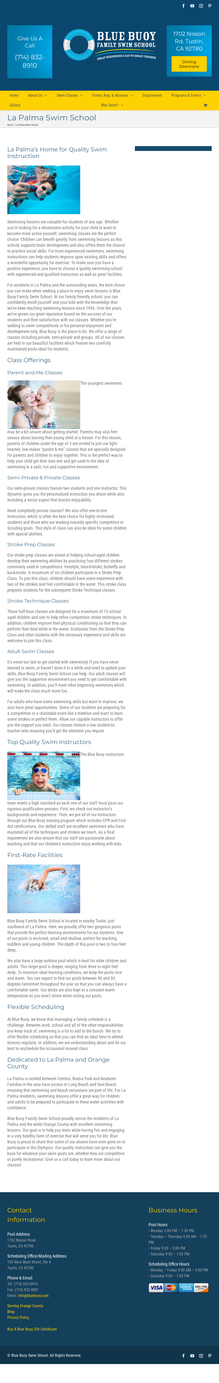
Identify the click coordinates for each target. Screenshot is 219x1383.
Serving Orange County (25, 1306)
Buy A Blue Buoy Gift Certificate (32, 1329)
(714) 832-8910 (30, 61)
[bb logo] (109, 43)
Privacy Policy (18, 1317)
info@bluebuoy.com (33, 1295)
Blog (10, 1311)
